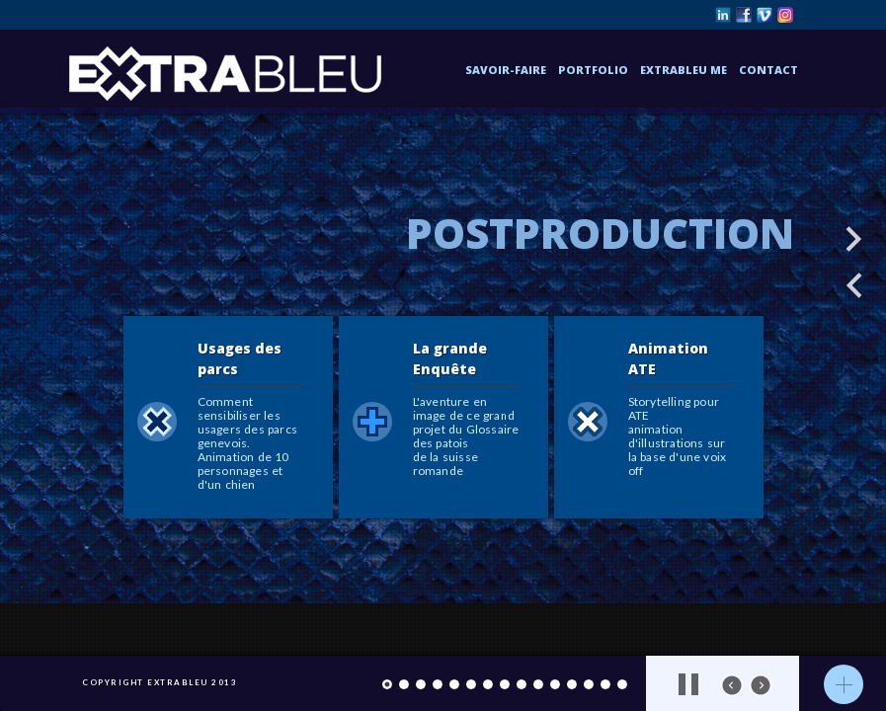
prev (732, 685)
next (760, 685)
